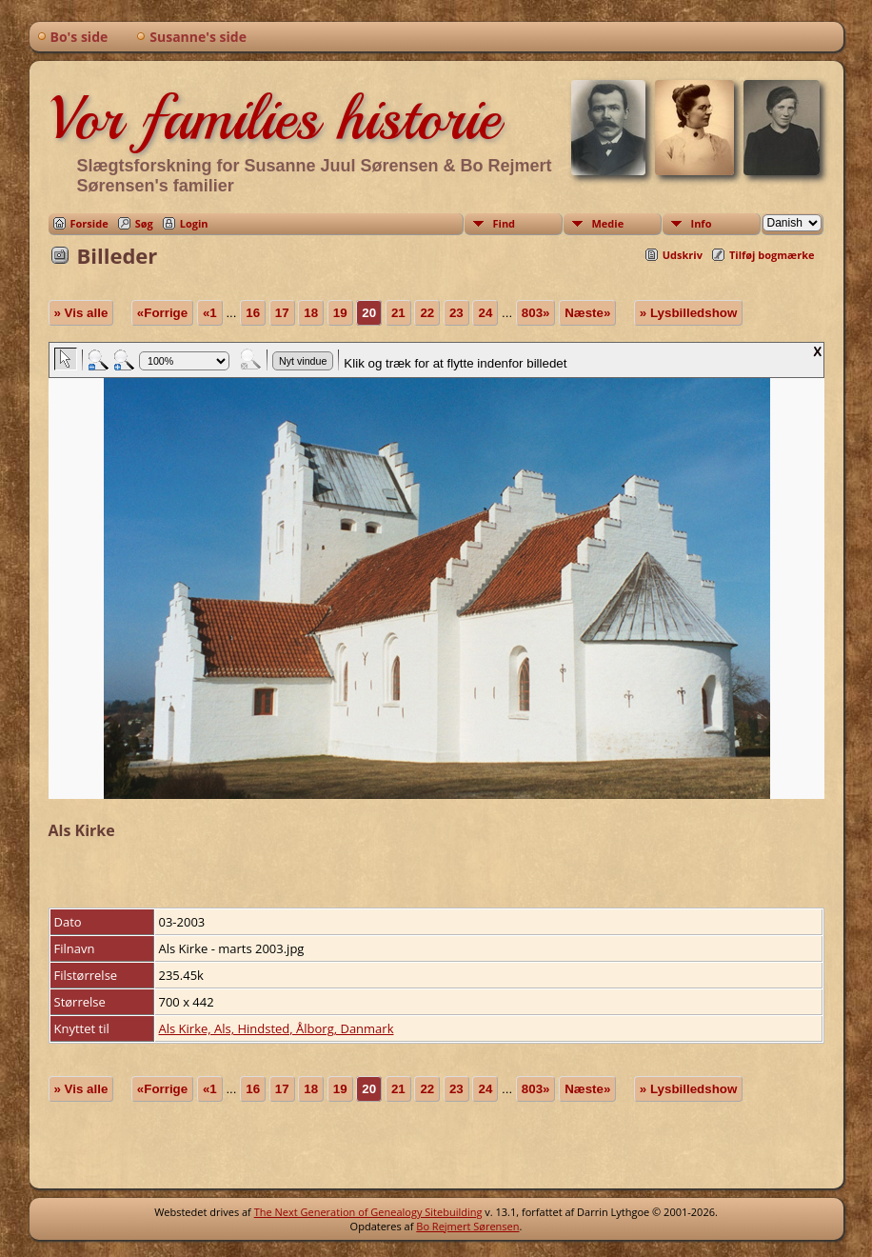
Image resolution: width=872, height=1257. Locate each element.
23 (456, 313)
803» (536, 313)
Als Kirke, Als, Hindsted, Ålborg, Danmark (276, 1028)
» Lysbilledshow (688, 313)
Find (504, 223)
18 (311, 313)
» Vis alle (81, 313)
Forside (89, 223)
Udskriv (683, 255)
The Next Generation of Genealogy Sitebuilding (368, 1212)
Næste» (587, 313)
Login (194, 223)
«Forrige (162, 313)
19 (340, 313)
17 (282, 313)
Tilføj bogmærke (772, 255)
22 (427, 313)
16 (253, 313)
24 (485, 313)
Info (701, 223)
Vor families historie (274, 118)
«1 (210, 313)
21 (398, 313)
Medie (608, 223)
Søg (144, 223)
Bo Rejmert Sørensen (467, 1226)
